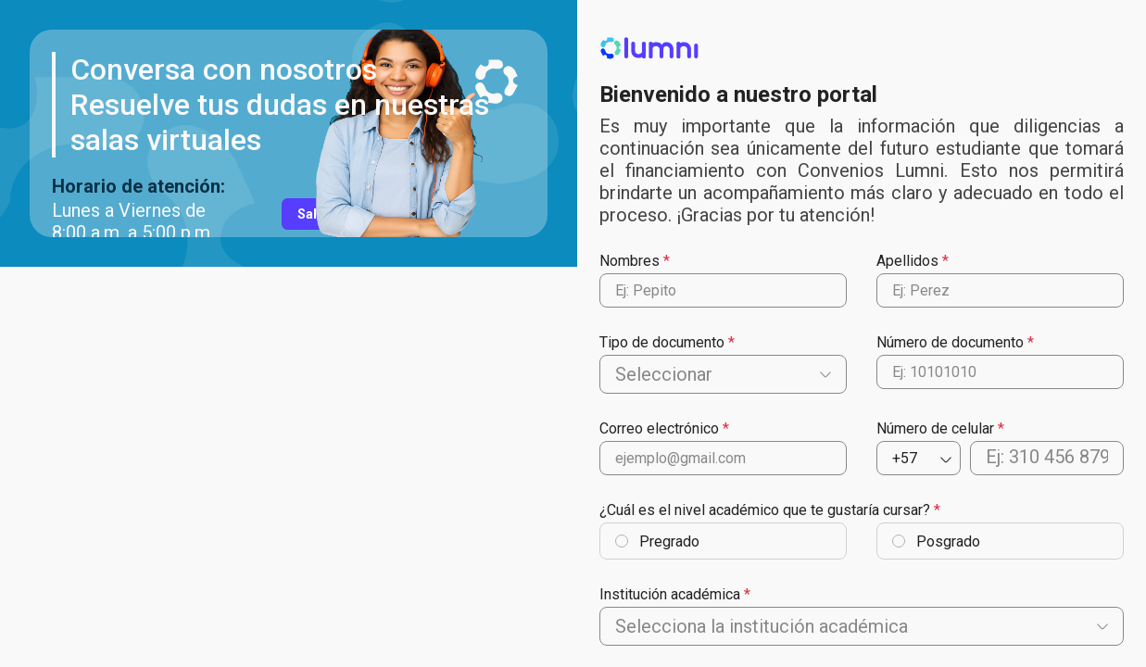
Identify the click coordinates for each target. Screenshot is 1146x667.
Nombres (629, 261)
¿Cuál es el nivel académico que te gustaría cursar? (764, 510)
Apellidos (907, 261)
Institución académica (669, 594)
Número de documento (950, 342)
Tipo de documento (661, 342)
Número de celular (935, 428)
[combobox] (617, 374)
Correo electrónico (659, 428)
